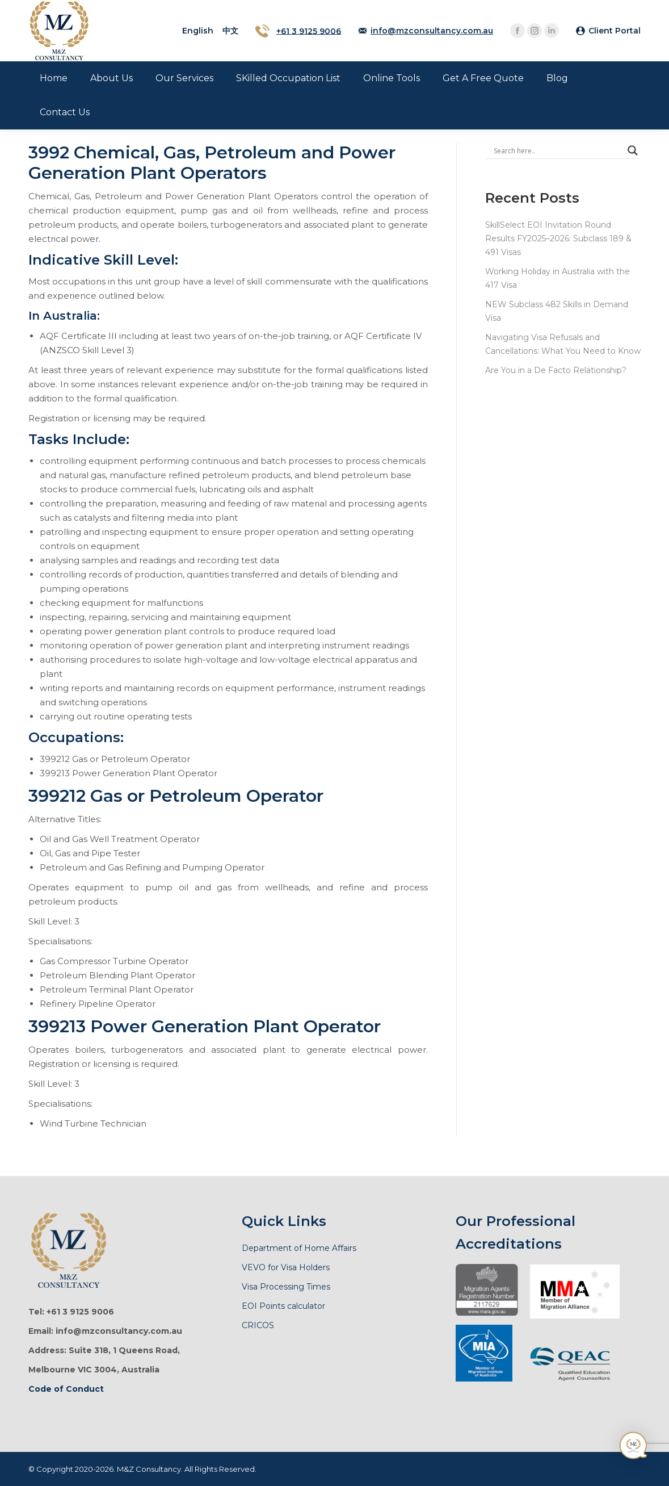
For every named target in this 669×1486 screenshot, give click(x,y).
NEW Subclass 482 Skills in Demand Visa (556, 311)
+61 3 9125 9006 (308, 31)
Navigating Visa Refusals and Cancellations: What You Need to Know (563, 344)
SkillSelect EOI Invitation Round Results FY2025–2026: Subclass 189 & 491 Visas (558, 238)
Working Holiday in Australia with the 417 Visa (557, 278)
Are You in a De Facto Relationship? (555, 370)
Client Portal (614, 31)
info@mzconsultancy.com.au (432, 31)
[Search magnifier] (633, 150)
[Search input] (558, 150)
